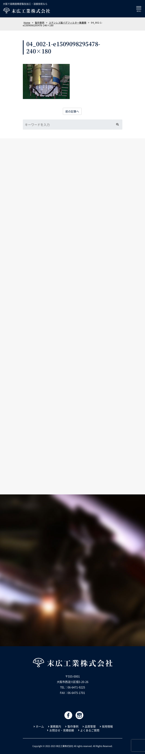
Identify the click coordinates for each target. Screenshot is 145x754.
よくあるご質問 (89, 730)
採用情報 (107, 726)
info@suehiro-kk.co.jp (72, 698)
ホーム (40, 726)
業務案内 (55, 726)
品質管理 (90, 726)
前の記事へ (72, 111)
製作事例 (73, 726)
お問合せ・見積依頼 (61, 730)
